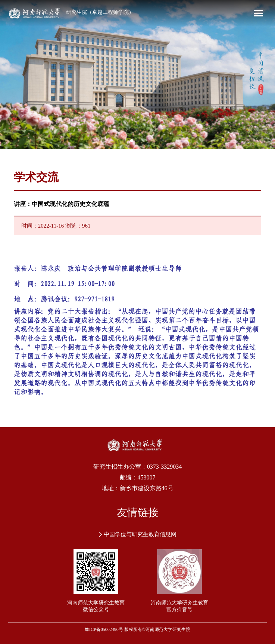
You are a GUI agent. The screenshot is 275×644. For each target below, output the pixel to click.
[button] (131, 140)
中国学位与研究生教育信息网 (137, 534)
